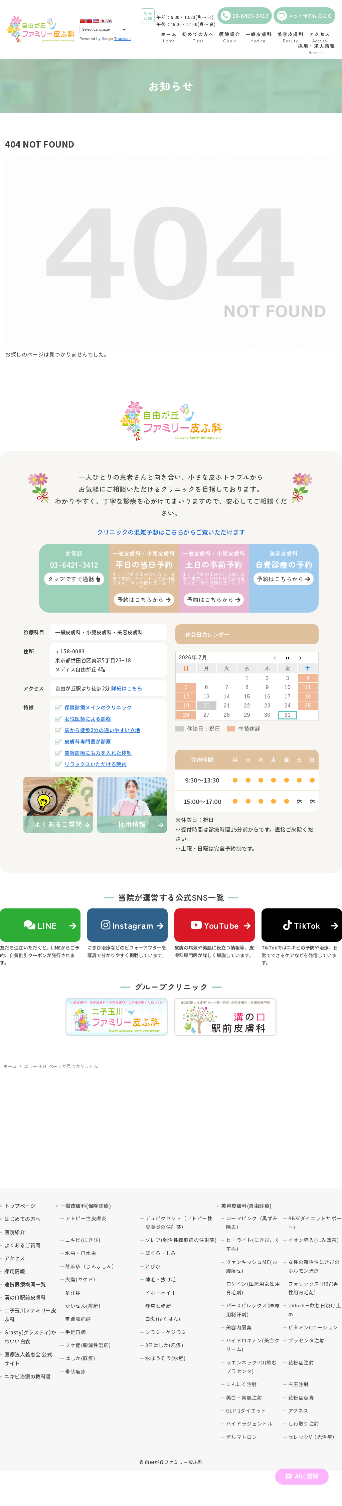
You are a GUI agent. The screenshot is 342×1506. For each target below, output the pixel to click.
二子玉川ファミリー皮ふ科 (30, 1315)
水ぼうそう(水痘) (165, 1357)
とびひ (153, 1266)
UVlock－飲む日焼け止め (314, 1309)
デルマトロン (241, 1436)
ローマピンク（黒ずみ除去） (252, 1222)
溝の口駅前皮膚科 (25, 1297)
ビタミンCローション (313, 1327)
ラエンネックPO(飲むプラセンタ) (251, 1366)
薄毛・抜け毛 (160, 1279)
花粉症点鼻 (301, 1397)
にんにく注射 (241, 1383)
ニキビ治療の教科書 (27, 1376)
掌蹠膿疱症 (78, 1318)
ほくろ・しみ (160, 1252)
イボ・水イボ (160, 1292)
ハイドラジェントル (249, 1423)
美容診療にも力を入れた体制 (98, 752)
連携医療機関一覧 (25, 1284)
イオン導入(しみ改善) (313, 1239)
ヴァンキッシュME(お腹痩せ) (252, 1266)
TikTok (302, 925)
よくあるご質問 (22, 1245)
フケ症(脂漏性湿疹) (88, 1344)
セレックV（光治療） (313, 1436)
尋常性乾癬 (158, 1305)
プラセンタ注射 (306, 1340)
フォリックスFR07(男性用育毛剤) (313, 1288)
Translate (116, 39)
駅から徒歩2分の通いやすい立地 (102, 729)
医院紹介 (14, 1232)
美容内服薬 (239, 1327)
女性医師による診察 (87, 718)
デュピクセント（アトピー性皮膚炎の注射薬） (179, 1222)
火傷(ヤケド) (80, 1279)
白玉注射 (298, 1383)
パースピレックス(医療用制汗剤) (253, 1309)
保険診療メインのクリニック (98, 707)
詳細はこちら (126, 688)
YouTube (214, 925)
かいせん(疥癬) (82, 1305)
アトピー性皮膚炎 (86, 1218)
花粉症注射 (301, 1362)
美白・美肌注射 (244, 1397)
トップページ (19, 1205)
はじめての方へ (22, 1218)
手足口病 (75, 1331)
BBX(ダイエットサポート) (315, 1222)
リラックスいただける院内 (95, 764)
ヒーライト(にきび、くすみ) (253, 1244)
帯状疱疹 (75, 1371)
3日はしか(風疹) (164, 1344)
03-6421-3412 (245, 16)
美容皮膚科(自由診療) (246, 1205)
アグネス (298, 1410)
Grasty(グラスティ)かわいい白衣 (30, 1337)
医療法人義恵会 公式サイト (28, 1359)
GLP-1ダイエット (246, 1410)
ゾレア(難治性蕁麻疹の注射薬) (181, 1239)
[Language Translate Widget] (103, 29)
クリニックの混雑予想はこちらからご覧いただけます (171, 531)
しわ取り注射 (303, 1423)
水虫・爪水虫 (80, 1252)
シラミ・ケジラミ (166, 1331)
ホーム (10, 1066)
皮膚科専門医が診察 (87, 741)
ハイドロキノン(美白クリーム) (253, 1344)
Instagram (127, 925)
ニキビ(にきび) (82, 1239)
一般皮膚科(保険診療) (85, 1205)
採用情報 (14, 1271)
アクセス (14, 1258)
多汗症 (73, 1292)
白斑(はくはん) (162, 1318)
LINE (40, 925)
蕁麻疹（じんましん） (91, 1266)
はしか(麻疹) (80, 1357)
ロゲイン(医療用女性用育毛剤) (253, 1288)
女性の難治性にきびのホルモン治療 (314, 1266)
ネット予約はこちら (304, 16)
